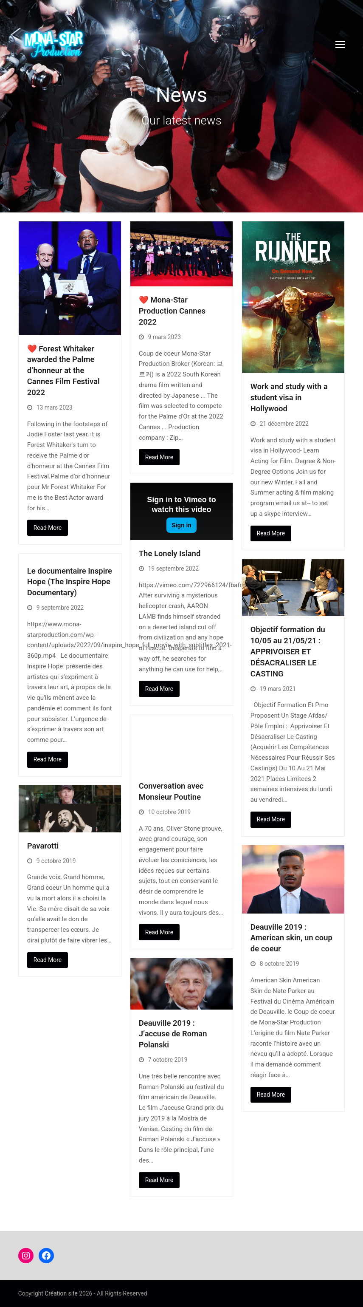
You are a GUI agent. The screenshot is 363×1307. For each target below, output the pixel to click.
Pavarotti (43, 846)
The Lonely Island (170, 553)
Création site (61, 1293)
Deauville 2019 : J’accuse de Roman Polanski (173, 1034)
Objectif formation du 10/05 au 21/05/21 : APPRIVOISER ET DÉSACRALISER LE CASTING (287, 651)
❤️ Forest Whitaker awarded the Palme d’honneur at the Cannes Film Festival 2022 (63, 370)
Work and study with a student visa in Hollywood (289, 397)
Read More (48, 527)
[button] (340, 44)
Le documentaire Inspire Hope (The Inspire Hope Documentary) (69, 582)
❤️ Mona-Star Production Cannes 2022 (172, 311)
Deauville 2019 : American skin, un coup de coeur (291, 938)
